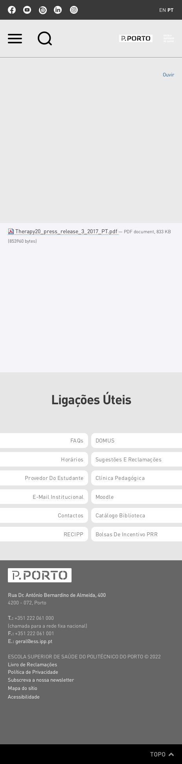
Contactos (71, 515)
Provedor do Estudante (54, 477)
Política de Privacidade (33, 671)
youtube (27, 10)
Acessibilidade (24, 696)
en (162, 10)
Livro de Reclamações (32, 664)
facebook (12, 10)
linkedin (58, 10)
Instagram (73, 10)
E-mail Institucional (58, 496)
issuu (42, 10)
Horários (72, 459)
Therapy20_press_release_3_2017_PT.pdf (63, 230)
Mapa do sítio (22, 687)
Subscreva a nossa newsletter (41, 679)
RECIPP (74, 533)
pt (170, 10)
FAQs (77, 440)
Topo (162, 754)
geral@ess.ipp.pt (33, 641)
